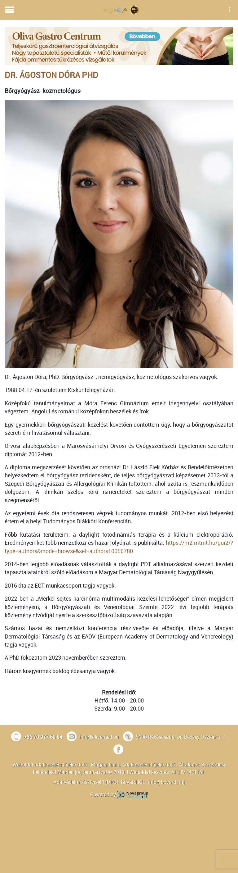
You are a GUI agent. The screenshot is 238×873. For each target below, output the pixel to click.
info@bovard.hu (165, 782)
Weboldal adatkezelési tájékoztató (50, 764)
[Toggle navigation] (9, 10)
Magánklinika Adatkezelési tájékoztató (133, 764)
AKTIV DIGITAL (188, 772)
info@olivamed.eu (99, 737)
